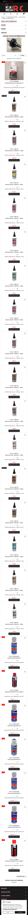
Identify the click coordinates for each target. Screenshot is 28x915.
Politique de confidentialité (10, 909)
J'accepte (20, 912)
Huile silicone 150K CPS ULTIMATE (14, 861)
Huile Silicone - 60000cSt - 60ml (14, 489)
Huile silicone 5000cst (14, 793)
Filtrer (22, 55)
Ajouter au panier (14, 92)
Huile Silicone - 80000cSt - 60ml (14, 117)
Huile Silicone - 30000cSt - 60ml (14, 421)
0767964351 (10, 1)
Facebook (14, 882)
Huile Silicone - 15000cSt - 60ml (14, 455)
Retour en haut (21, 876)
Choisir (9, 55)
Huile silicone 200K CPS (14, 725)
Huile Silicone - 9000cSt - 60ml (14, 523)
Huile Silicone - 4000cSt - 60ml (14, 218)
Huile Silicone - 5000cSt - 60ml (14, 590)
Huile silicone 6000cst (14, 759)
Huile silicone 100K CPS (14, 827)
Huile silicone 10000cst (14, 658)
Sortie (8, 912)
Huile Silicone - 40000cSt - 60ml (14, 150)
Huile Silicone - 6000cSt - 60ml (14, 184)
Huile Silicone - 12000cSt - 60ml (14, 624)
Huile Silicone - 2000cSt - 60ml (14, 353)
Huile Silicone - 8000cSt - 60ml (14, 387)
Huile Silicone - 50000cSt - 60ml (14, 252)
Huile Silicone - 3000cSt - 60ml (14, 320)
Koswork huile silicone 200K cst (14, 83)
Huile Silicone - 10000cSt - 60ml (14, 286)
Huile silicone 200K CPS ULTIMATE (14, 692)
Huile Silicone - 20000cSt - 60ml (14, 556)
